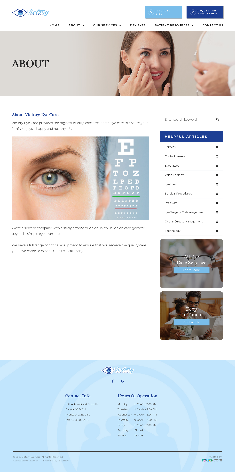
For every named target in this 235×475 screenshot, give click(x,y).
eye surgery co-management (186, 215)
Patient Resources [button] (174, 25)
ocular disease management (186, 224)
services (171, 147)
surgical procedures (179, 195)
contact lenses (176, 157)
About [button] (76, 25)
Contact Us (213, 25)
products (171, 205)
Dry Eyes (138, 25)
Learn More (191, 273)
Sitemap (64, 463)
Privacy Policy (49, 463)
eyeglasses (173, 166)
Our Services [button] (107, 25)
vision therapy (176, 176)
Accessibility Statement (26, 463)
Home (54, 25)
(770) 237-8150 (164, 12)
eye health (173, 186)
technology (173, 234)
